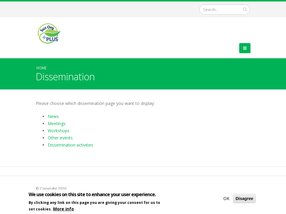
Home (41, 67)
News (53, 116)
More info (63, 210)
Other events (60, 138)
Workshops (58, 130)
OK (226, 199)
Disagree (244, 199)
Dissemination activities (70, 145)
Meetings (57, 123)
